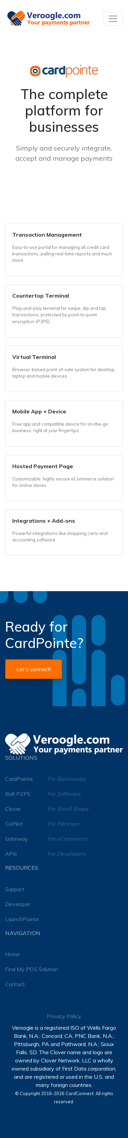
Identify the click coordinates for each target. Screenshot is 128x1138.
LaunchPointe (22, 919)
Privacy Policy (64, 1016)
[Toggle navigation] (113, 19)
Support (15, 889)
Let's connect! (33, 669)
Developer (17, 904)
